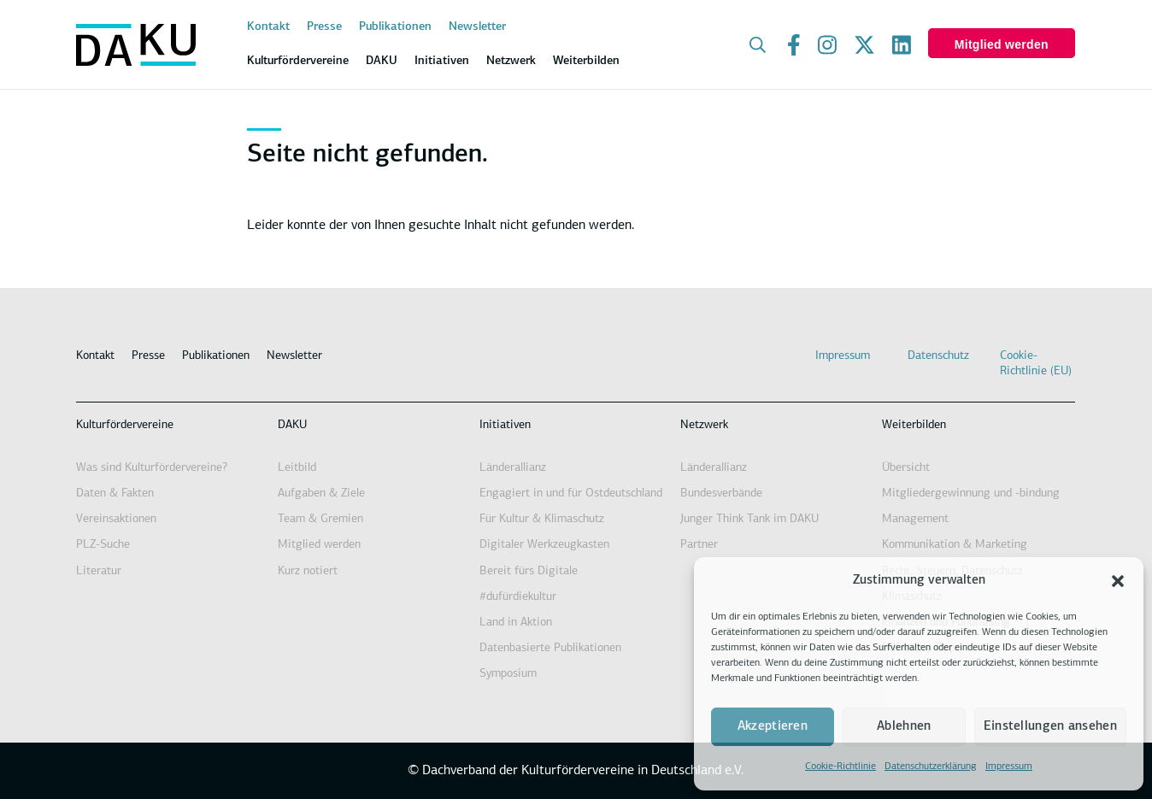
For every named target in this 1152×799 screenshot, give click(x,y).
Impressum (1008, 766)
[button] (1117, 581)
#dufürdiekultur (517, 596)
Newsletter (477, 27)
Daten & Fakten (115, 493)
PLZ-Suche (103, 544)
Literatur (98, 571)
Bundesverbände (721, 493)
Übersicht (906, 467)
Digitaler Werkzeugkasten (544, 544)
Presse (324, 27)
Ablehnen (904, 726)
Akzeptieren (773, 726)
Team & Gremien (320, 519)
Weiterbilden (914, 425)
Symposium (508, 673)
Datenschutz (938, 356)
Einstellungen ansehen (1050, 726)
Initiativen (505, 425)
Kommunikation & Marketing (954, 544)
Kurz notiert (308, 571)
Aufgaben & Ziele (321, 493)
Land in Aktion (515, 622)
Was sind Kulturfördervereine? (151, 467)
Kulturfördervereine (124, 425)
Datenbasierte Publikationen (550, 648)
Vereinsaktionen (116, 519)
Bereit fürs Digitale (528, 571)
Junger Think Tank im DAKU (749, 519)
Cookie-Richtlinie (840, 766)
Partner (699, 544)
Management (915, 519)
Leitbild (297, 467)
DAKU (292, 425)
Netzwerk (704, 425)
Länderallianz (512, 467)
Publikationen (395, 27)
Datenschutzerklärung (931, 766)
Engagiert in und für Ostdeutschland (570, 493)
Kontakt (268, 27)
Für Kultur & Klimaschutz (541, 519)
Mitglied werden (1002, 44)
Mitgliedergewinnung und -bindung (971, 493)
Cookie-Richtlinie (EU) (1036, 364)
